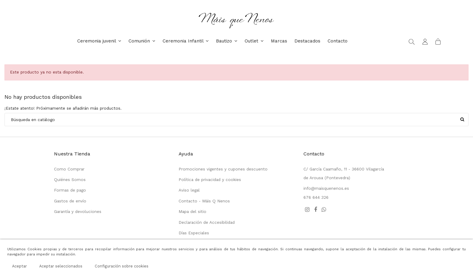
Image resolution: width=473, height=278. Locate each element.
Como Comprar (69, 169)
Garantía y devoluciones (77, 211)
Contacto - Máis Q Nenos (204, 200)
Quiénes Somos (70, 179)
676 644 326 (316, 197)
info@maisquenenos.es (326, 188)
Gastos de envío (70, 200)
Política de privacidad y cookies (210, 179)
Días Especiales (194, 232)
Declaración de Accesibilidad (207, 222)
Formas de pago (70, 190)
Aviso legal (189, 190)
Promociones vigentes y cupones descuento (223, 169)
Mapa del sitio (192, 211)
